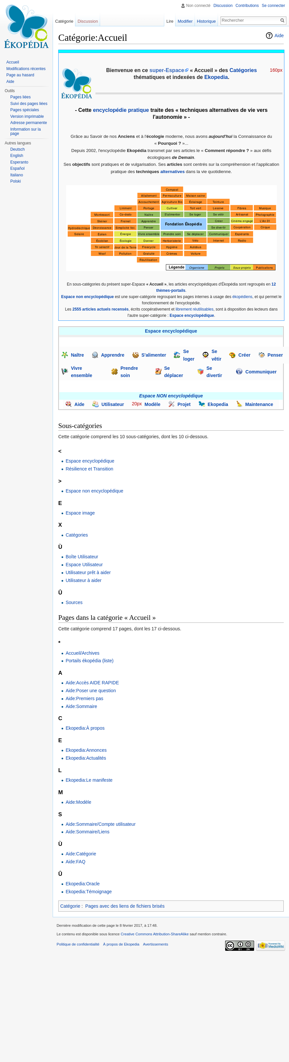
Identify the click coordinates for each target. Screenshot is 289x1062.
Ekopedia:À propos (85, 728)
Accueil (12, 62)
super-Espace (166, 70)
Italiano (16, 175)
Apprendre (112, 355)
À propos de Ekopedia (121, 944)
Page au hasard (20, 75)
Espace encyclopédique (192, 315)
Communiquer (261, 371)
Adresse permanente (28, 122)
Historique (208, 21)
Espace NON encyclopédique (171, 395)
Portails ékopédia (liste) (90, 660)
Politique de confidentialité (78, 944)
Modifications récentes (25, 68)
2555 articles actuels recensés (100, 309)
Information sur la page (25, 131)
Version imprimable (27, 116)
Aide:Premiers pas (84, 698)
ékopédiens (242, 296)
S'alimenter (154, 355)
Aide (279, 35)
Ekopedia (216, 77)
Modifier (187, 21)
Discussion (223, 5)
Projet (184, 404)
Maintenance (259, 404)
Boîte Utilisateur (82, 556)
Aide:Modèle (78, 802)
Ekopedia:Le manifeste (89, 780)
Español (17, 168)
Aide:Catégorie (81, 853)
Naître (77, 355)
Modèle (152, 404)
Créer (244, 355)
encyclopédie (110, 110)
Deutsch (17, 149)
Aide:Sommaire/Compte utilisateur (100, 824)
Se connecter (273, 5)
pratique (138, 110)
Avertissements (155, 944)
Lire (171, 21)
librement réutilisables (194, 309)
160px (276, 70)
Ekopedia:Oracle (83, 883)
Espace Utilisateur (84, 564)
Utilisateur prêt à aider (88, 572)
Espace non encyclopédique (87, 296)
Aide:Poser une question (91, 690)
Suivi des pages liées (28, 103)
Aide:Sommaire (81, 706)
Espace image (80, 513)
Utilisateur (112, 404)
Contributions (247, 5)
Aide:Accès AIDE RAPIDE (92, 682)
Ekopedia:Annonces (86, 750)
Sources (74, 602)
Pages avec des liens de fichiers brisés (125, 906)
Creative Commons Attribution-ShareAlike (155, 934)
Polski (15, 181)
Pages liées (20, 97)
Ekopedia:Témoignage (89, 891)
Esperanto (19, 162)
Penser (275, 355)
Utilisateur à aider (83, 580)
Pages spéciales (24, 110)
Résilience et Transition (89, 468)
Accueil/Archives (82, 653)
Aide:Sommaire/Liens (87, 831)
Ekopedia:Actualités (86, 758)
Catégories (77, 535)
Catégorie (70, 906)
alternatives (172, 171)
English (16, 155)
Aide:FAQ (75, 861)
